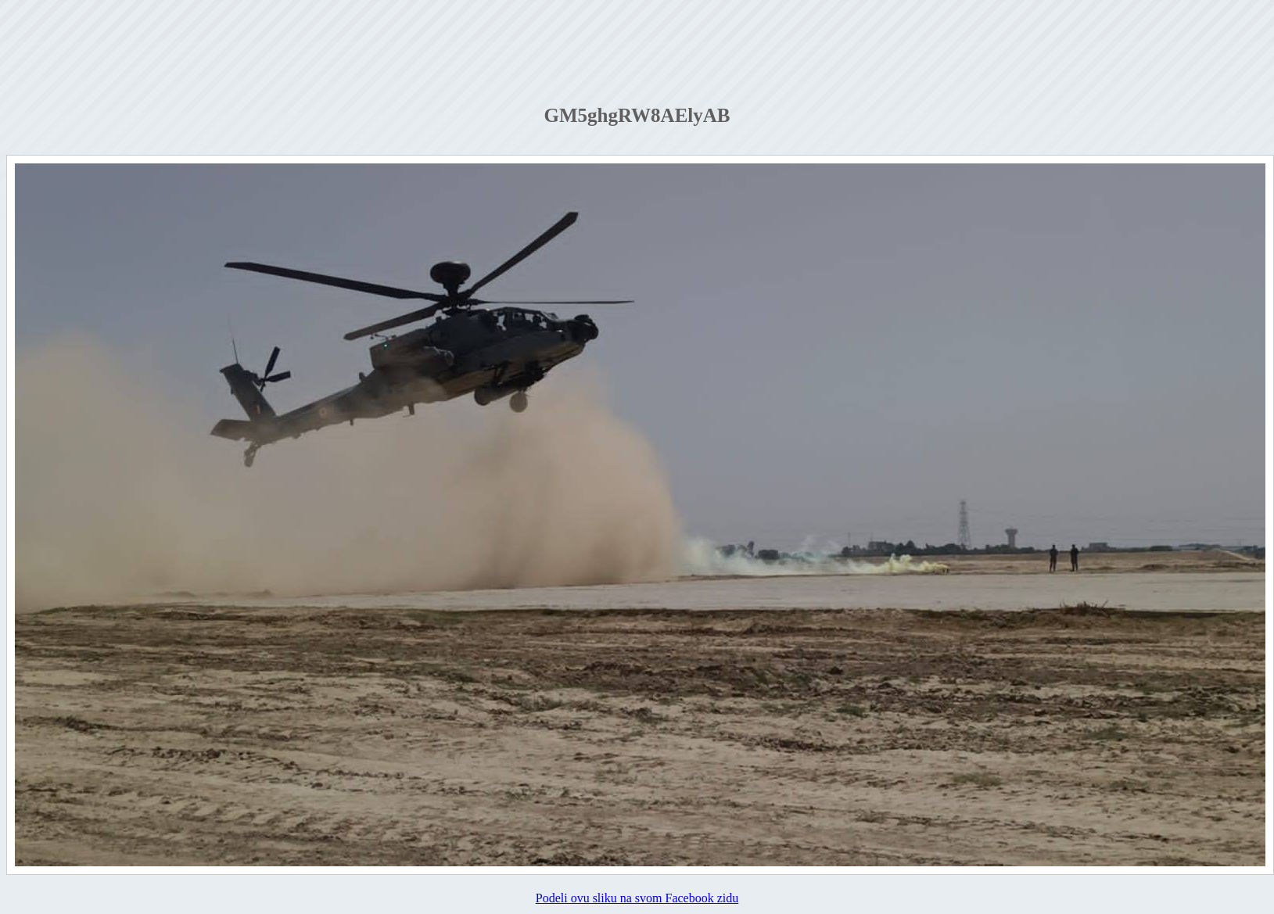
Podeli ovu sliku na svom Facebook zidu (637, 898)
